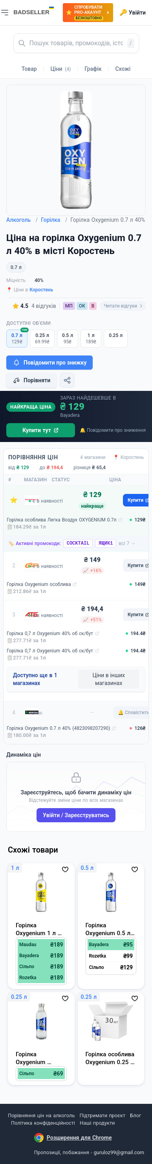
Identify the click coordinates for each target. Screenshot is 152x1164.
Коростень (41, 290)
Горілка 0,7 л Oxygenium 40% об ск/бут (50, 633)
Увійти (132, 12)
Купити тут (40, 430)
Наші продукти (97, 1123)
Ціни (61, 69)
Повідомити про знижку (49, 363)
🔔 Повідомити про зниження (113, 430)
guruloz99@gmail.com (119, 1152)
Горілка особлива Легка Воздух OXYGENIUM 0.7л (61, 520)
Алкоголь (22, 220)
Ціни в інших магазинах (108, 679)
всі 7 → (127, 543)
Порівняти (31, 380)
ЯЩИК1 (106, 543)
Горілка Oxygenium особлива (39, 584)
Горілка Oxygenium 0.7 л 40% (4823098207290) (58, 728)
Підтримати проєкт (102, 1115)
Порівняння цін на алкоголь (41, 1115)
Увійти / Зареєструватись (76, 815)
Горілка (54, 220)
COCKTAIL (78, 543)
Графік (92, 69)
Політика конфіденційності (43, 1123)
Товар (29, 69)
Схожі (122, 69)
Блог (135, 1115)
